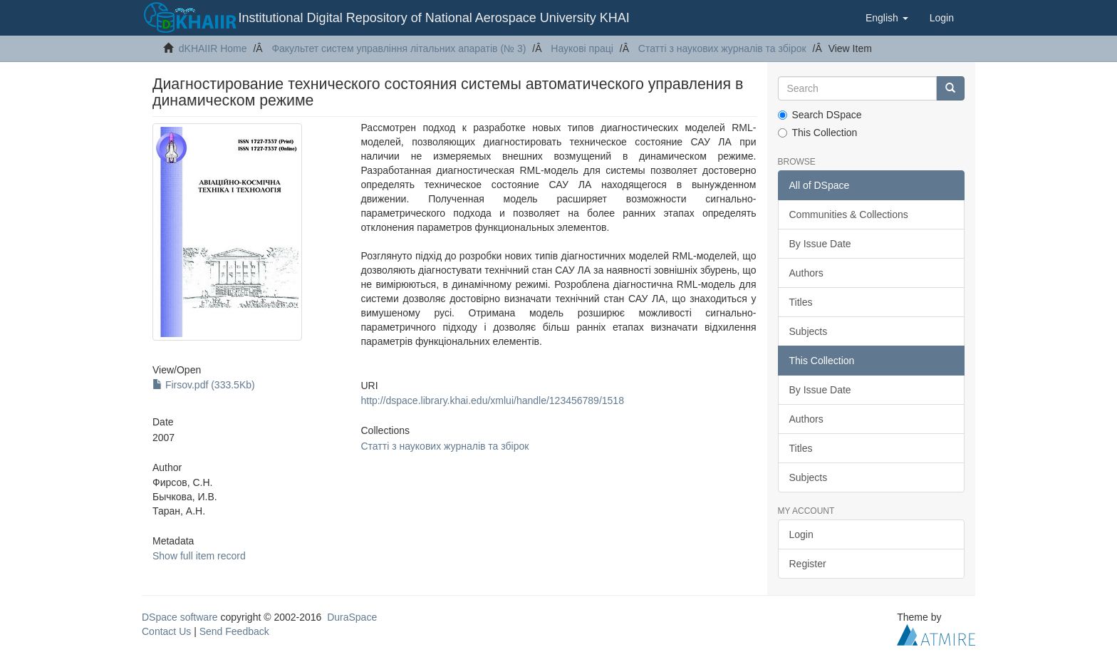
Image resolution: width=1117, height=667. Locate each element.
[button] (887, 18)
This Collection (818, 132)
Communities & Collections (848, 214)
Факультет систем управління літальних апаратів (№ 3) (398, 48)
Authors (806, 273)
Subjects (808, 331)
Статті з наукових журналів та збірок (722, 48)
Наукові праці (582, 48)
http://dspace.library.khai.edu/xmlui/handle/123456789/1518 (491, 400)
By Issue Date (820, 243)
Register (807, 563)
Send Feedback (234, 631)
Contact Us (166, 631)
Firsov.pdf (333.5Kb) (203, 385)
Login (801, 534)
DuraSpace (352, 617)
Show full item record (199, 556)
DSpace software (180, 617)
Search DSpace (820, 114)
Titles (801, 302)
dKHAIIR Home (213, 48)
